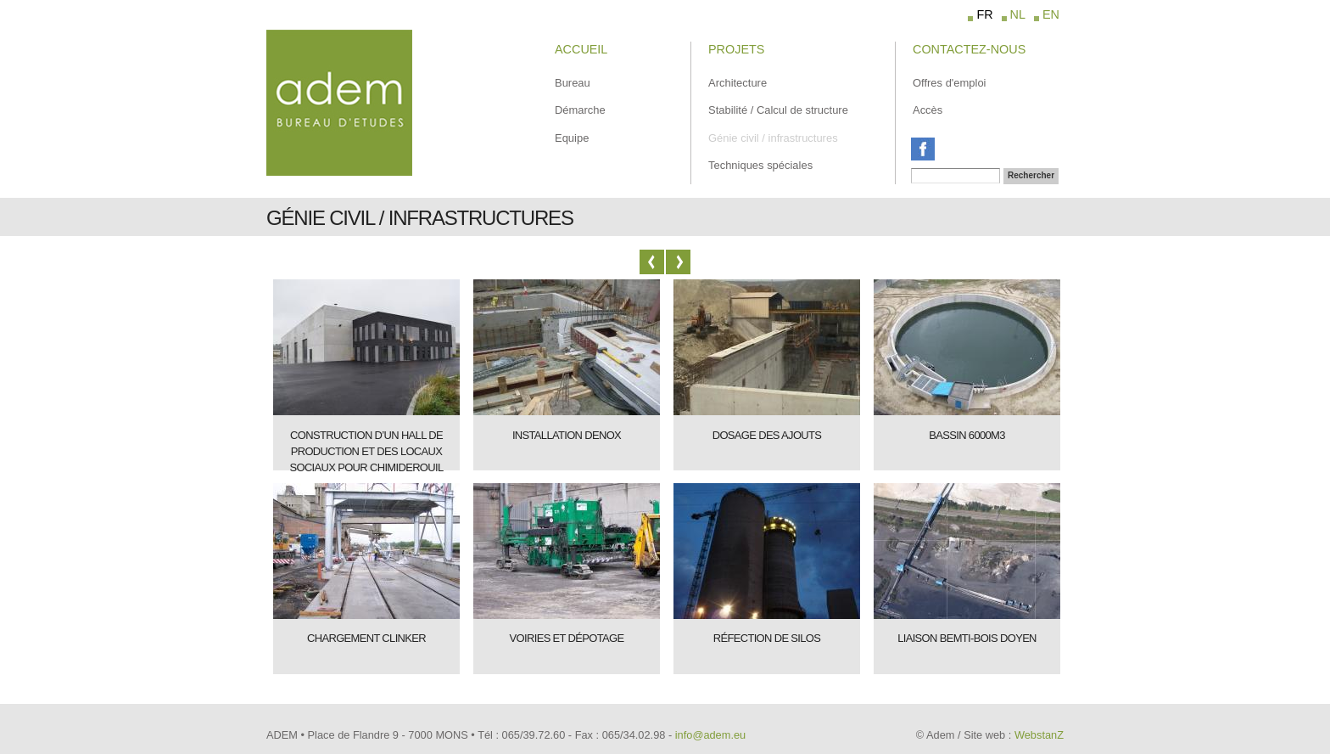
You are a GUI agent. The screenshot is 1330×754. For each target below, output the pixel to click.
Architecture (737, 82)
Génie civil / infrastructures (773, 138)
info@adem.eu (710, 735)
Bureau (572, 82)
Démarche (580, 110)
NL (1017, 14)
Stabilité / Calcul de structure (778, 110)
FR (984, 14)
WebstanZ (1039, 735)
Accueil (581, 49)
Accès (927, 110)
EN (1050, 14)
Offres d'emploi (949, 82)
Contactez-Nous (969, 49)
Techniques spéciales (760, 165)
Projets (736, 49)
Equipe (572, 138)
